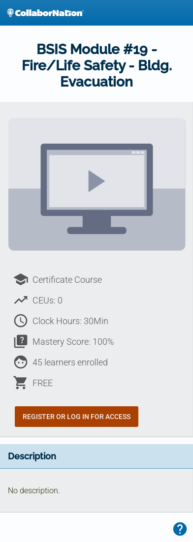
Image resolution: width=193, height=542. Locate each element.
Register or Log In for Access (76, 417)
